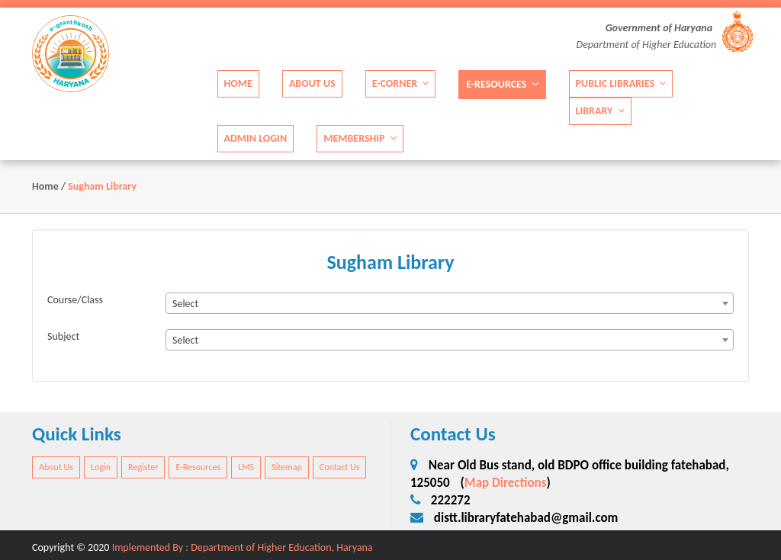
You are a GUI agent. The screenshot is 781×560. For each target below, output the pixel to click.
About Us (312, 82)
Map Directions (505, 483)
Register (143, 467)
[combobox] (450, 303)
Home (238, 82)
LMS (246, 467)
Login (101, 467)
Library (600, 110)
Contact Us (340, 467)
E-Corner (400, 82)
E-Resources (502, 83)
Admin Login (256, 137)
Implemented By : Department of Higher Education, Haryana (242, 547)
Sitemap (287, 467)
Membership (360, 137)
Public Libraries (621, 82)
